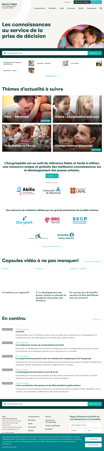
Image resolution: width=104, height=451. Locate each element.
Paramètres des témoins (10, 447)
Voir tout (97, 319)
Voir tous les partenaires (52, 246)
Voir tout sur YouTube (93, 261)
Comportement (33, 417)
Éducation (32, 420)
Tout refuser (92, 439)
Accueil (48, 417)
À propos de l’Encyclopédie (51, 421)
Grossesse (32, 427)
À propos (52, 176)
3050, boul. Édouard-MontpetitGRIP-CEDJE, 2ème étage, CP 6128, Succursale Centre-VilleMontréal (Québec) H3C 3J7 (12, 425)
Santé (30, 423)
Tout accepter (92, 445)
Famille (30, 430)
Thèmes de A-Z (52, 76)
